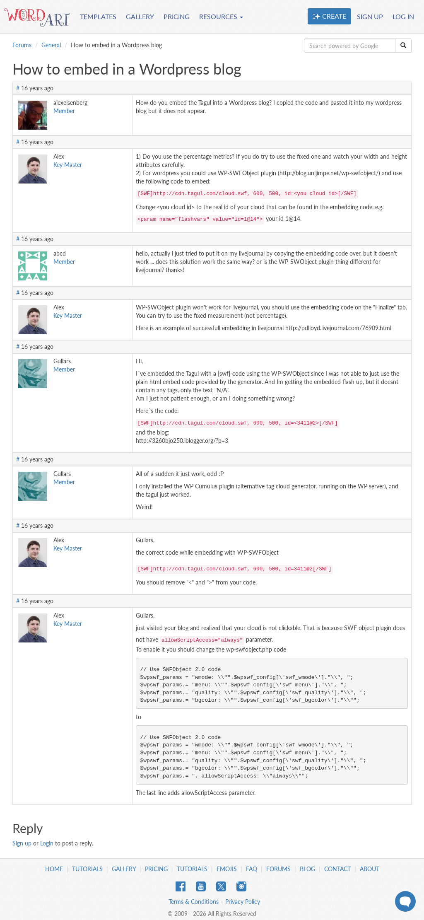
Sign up (21, 843)
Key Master (67, 164)
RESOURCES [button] (221, 16)
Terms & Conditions (194, 901)
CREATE (329, 16)
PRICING (177, 16)
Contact (337, 868)
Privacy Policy (242, 901)
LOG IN (403, 16)
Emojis (227, 868)
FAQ (251, 868)
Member (64, 110)
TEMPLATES (98, 16)
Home (54, 868)
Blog (307, 868)
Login (46, 843)
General (51, 44)
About (369, 868)
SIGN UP (370, 16)
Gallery (124, 868)
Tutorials (87, 868)
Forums (21, 44)
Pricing (156, 868)
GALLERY (140, 16)
